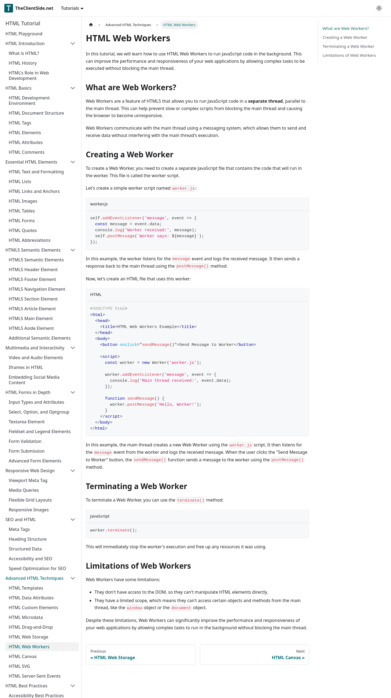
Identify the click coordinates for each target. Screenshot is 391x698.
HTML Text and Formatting (36, 172)
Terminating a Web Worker (348, 46)
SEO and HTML (20, 519)
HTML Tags (20, 123)
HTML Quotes (23, 230)
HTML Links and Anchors (34, 191)
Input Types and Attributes (36, 402)
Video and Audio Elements (36, 358)
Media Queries (24, 490)
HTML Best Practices (26, 686)
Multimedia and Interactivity (34, 348)
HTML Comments (27, 152)
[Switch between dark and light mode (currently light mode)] (379, 8)
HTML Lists (20, 181)
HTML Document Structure (36, 113)
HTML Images (23, 201)
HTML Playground (23, 34)
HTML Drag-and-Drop (31, 627)
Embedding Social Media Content (34, 380)
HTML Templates (26, 588)
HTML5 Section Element (33, 299)
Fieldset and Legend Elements (40, 431)
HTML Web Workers (29, 647)
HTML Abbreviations (30, 240)
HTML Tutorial (22, 23)
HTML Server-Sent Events (35, 676)
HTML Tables (22, 211)
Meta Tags (19, 529)
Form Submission (27, 451)
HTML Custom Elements (33, 608)
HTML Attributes (26, 142)
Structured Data (25, 549)
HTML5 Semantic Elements (33, 250)
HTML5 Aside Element (31, 328)
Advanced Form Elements (35, 461)
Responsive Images (29, 510)
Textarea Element (27, 422)
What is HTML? (24, 53)
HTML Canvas (23, 656)
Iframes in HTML (26, 367)
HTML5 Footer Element (32, 279)
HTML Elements (25, 133)
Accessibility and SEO (30, 559)
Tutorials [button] (70, 8)
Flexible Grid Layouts (30, 500)
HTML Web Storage (28, 637)
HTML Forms (22, 221)
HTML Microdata (26, 617)
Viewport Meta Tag (28, 480)
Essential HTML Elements (31, 162)
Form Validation (25, 441)
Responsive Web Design (30, 471)
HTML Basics (18, 88)
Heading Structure (28, 539)
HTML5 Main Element (31, 318)
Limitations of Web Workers (349, 55)
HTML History (23, 63)
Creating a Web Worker (345, 37)
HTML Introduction (25, 43)
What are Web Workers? (346, 28)
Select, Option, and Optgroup (39, 412)
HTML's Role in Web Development (29, 75)
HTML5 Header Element (33, 270)
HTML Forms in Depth (28, 392)
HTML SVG (19, 666)
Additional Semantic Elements (40, 338)
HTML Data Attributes (31, 598)
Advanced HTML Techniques (34, 578)
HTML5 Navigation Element (37, 289)
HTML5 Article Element (32, 309)
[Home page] (91, 25)
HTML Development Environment (29, 100)
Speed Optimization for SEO (37, 568)
